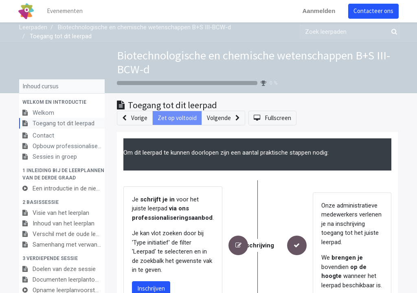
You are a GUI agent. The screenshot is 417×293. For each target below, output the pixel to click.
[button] (62, 102)
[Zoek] (392, 31)
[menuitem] (66, 11)
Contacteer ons (373, 11)
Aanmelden (317, 10)
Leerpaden (33, 27)
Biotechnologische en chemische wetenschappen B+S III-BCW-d (253, 62)
